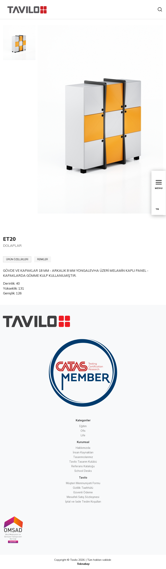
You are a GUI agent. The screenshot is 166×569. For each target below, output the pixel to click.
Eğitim (83, 426)
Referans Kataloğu (83, 466)
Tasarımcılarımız (83, 457)
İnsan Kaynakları (83, 452)
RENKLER (42, 259)
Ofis (83, 430)
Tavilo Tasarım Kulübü (83, 461)
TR (157, 209)
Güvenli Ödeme (83, 492)
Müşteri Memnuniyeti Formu (83, 483)
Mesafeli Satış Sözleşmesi (83, 497)
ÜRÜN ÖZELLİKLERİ (17, 259)
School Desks (83, 470)
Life (83, 435)
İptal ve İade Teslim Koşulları (83, 501)
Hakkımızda (83, 447)
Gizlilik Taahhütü (83, 487)
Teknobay (83, 564)
